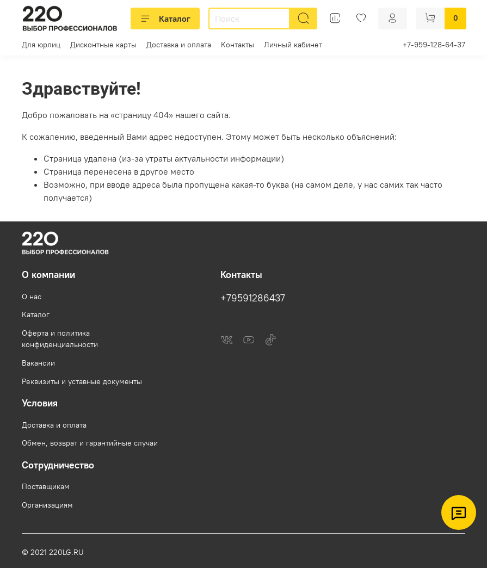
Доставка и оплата (178, 45)
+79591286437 (252, 298)
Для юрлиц (41, 45)
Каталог (165, 18)
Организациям (47, 505)
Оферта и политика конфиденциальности (60, 339)
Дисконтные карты (103, 45)
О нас (31, 296)
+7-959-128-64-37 (434, 45)
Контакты (237, 45)
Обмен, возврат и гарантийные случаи (90, 443)
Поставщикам (46, 486)
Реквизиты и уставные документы (82, 381)
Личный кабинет (293, 45)
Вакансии (38, 363)
